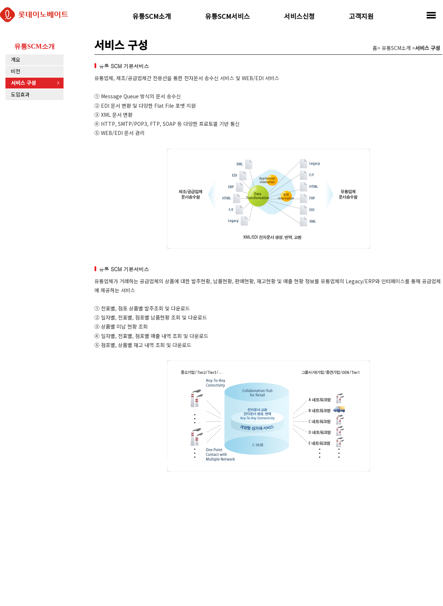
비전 (15, 71)
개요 (15, 59)
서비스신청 (299, 17)
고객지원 (361, 17)
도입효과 (20, 94)
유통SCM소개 (152, 17)
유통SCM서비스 (227, 17)
